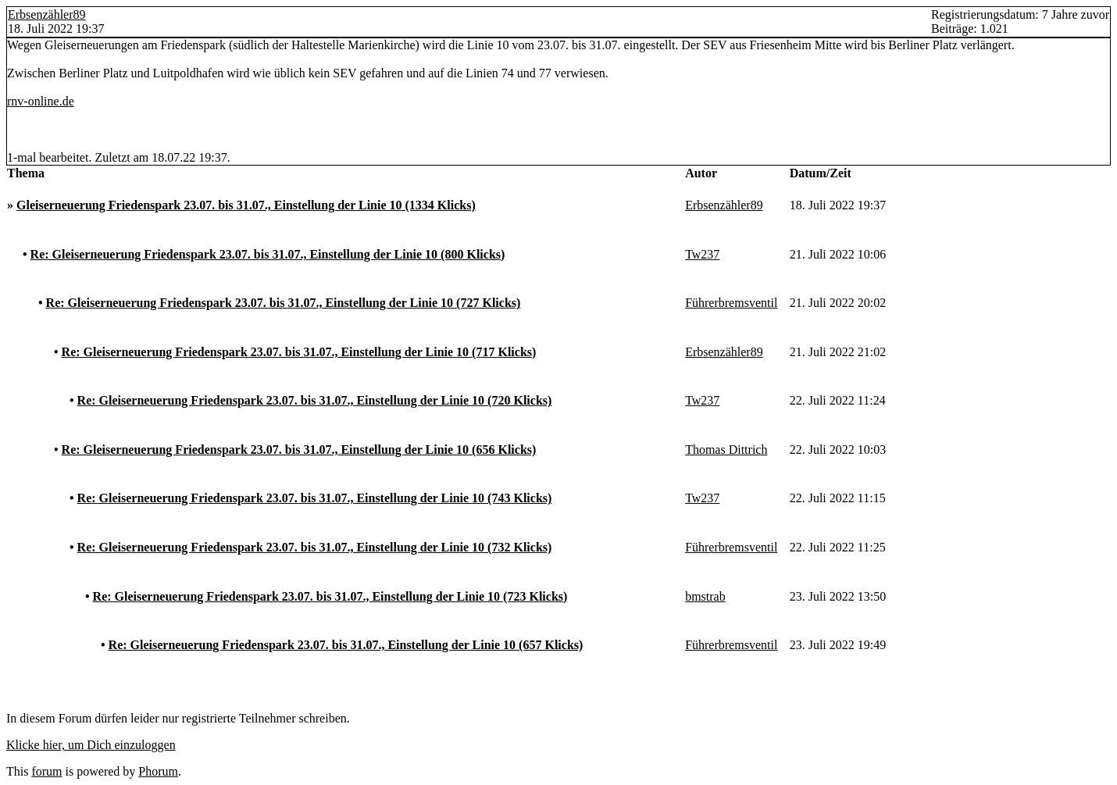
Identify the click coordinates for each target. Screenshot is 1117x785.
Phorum (158, 771)
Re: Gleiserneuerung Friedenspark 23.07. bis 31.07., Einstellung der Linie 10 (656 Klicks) (299, 449)
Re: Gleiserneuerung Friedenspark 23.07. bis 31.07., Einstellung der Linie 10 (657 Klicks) (346, 644)
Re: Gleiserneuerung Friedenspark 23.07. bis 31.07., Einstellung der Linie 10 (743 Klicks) (314, 498)
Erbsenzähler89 (47, 14)
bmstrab (705, 596)
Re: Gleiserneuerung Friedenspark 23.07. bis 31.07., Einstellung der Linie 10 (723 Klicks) (330, 596)
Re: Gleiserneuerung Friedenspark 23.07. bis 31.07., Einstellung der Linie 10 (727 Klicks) (283, 302)
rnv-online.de (40, 101)
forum (46, 771)
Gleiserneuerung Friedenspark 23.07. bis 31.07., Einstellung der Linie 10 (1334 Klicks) (246, 205)
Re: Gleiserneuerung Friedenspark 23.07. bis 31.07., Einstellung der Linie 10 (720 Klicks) (314, 400)
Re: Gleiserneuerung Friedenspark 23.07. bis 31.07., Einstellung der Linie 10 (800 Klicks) (267, 254)
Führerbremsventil (731, 302)
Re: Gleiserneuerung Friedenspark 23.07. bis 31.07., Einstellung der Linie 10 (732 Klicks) (314, 547)
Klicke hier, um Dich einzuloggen (91, 744)
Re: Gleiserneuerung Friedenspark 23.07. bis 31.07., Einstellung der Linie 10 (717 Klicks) (299, 352)
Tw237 (702, 254)
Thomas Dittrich (726, 449)
